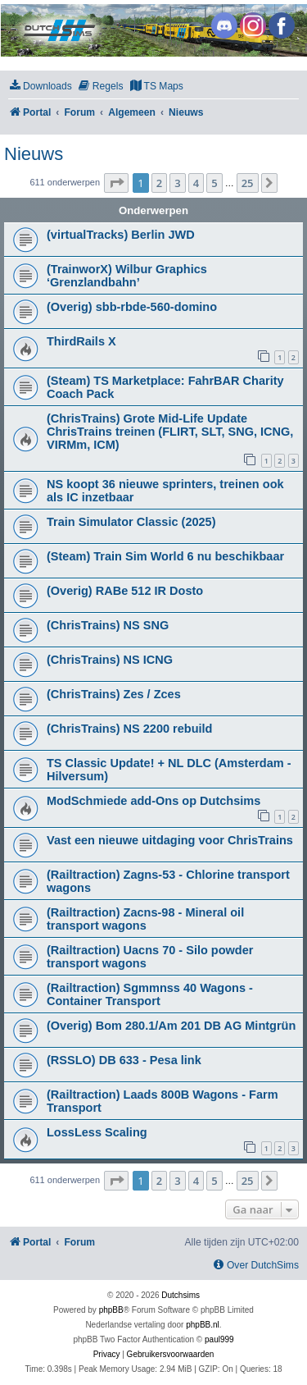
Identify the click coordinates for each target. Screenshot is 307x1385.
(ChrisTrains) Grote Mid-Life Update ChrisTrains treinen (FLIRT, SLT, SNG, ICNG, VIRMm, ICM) (170, 431)
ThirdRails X (81, 341)
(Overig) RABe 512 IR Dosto (125, 590)
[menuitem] (40, 86)
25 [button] (248, 183)
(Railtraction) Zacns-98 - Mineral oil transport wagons (145, 919)
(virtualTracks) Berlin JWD (121, 234)
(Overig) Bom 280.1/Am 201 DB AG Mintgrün (171, 1025)
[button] (116, 183)
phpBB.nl (202, 1324)
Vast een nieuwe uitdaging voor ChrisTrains (170, 840)
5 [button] (214, 183)
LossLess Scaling (97, 1132)
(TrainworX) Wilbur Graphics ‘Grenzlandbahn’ (127, 276)
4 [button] (196, 183)
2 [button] (159, 183)
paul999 (219, 1339)
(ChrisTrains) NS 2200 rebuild (129, 728)
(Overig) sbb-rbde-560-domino (132, 306)
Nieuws (33, 154)
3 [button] (177, 183)
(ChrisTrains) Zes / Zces (114, 694)
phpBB (111, 1309)
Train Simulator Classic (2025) (131, 521)
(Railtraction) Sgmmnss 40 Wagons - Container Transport (150, 994)
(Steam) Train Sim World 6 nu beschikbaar (165, 556)
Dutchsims (180, 1295)
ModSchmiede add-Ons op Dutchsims (153, 800)
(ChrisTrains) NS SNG (108, 625)
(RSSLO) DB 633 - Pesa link (124, 1060)
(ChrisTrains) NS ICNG (110, 659)
